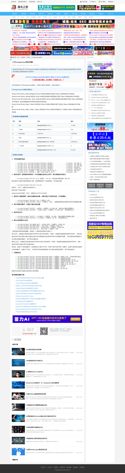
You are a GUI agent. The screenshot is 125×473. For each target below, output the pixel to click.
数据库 (58, 13)
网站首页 (14, 13)
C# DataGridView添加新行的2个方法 (100, 102)
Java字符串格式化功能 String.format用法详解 (30, 278)
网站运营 (92, 13)
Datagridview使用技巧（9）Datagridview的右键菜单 (42, 383)
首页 (18, 57)
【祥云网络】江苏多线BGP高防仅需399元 (100, 39)
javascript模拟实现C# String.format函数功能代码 (31, 298)
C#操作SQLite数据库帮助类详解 (36, 394)
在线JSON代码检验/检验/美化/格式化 (99, 210)
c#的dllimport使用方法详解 (98, 113)
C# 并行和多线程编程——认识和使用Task (101, 161)
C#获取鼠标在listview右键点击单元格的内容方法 (41, 416)
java (50, 17)
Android (55, 17)
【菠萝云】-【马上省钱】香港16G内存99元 (24, 33)
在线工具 (39, 1)
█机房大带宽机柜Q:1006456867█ (98, 33)
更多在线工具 (93, 218)
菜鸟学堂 (13, 1)
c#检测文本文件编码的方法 (97, 171)
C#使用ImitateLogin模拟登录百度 (36, 449)
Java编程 (33, 17)
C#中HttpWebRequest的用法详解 (99, 97)
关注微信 (103, 1)
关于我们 (43, 467)
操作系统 (83, 13)
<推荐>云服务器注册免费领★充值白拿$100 (101, 30)
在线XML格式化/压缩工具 (97, 200)
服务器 (66, 13)
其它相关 (91, 17)
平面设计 (101, 13)
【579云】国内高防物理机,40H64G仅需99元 (24, 37)
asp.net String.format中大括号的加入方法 (28, 309)
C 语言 (27, 17)
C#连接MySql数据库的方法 (98, 105)
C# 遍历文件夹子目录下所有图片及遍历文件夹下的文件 (104, 166)
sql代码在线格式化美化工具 (97, 205)
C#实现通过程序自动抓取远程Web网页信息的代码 (103, 164)
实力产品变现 (15, 35)
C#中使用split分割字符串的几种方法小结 (101, 110)
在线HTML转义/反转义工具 (97, 207)
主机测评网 (32, 1)
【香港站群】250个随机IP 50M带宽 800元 (49, 37)
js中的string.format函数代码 (24, 301)
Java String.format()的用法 (24, 280)
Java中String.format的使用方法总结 (27, 288)
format (19, 339)
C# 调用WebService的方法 (34, 372)
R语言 (85, 17)
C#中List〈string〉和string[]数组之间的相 (102, 100)
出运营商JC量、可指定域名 (19, 30)
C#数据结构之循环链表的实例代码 (36, 438)
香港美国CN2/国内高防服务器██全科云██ (23, 44)
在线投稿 (82, 467)
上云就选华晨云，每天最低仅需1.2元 (48, 42)
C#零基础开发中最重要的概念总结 (36, 405)
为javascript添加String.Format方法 (26, 311)
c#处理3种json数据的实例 (97, 115)
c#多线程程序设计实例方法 (34, 360)
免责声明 (62, 467)
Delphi (39, 17)
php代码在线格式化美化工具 (97, 202)
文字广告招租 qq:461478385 (45, 30)
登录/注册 (84, 1)
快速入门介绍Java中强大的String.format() (29, 285)
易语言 (73, 17)
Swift (64, 17)
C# (15, 339)
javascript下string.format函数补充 (26, 304)
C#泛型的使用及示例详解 (33, 349)
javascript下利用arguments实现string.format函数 (31, 306)
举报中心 (93, 1)
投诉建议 (75, 467)
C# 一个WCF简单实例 (96, 108)
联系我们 (56, 467)
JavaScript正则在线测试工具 (97, 213)
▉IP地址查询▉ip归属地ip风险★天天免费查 (50, 35)
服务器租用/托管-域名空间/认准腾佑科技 (100, 42)
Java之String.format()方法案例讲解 (27, 283)
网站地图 (69, 467)
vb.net (22, 17)
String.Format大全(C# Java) (24, 296)
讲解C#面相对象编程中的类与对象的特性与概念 (102, 158)
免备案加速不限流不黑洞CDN (72, 33)
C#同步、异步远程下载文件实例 (98, 177)
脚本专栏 (41, 13)
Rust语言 (45, 17)
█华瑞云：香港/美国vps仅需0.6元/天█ (74, 42)
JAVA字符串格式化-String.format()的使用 (28, 293)
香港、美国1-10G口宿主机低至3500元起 (75, 37)
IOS (60, 17)
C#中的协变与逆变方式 (96, 169)
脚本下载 (50, 13)
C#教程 (14, 17)
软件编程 (23, 57)
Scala (69, 17)
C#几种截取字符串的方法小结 (99, 95)
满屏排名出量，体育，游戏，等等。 (73, 30)
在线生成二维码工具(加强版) (97, 215)
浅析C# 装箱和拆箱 (95, 179)
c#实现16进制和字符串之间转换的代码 (101, 118)
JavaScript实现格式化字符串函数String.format (30, 291)
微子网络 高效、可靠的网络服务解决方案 (75, 39)
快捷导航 (111, 1)
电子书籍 (74, 13)
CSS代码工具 (93, 194)
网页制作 (23, 13)
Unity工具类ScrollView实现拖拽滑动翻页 (100, 174)
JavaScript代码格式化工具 (96, 197)
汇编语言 (80, 17)
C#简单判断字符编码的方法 (34, 427)
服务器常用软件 (22, 1)
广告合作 (49, 467)
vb (18, 17)
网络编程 (32, 13)
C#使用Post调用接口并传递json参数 (99, 156)
